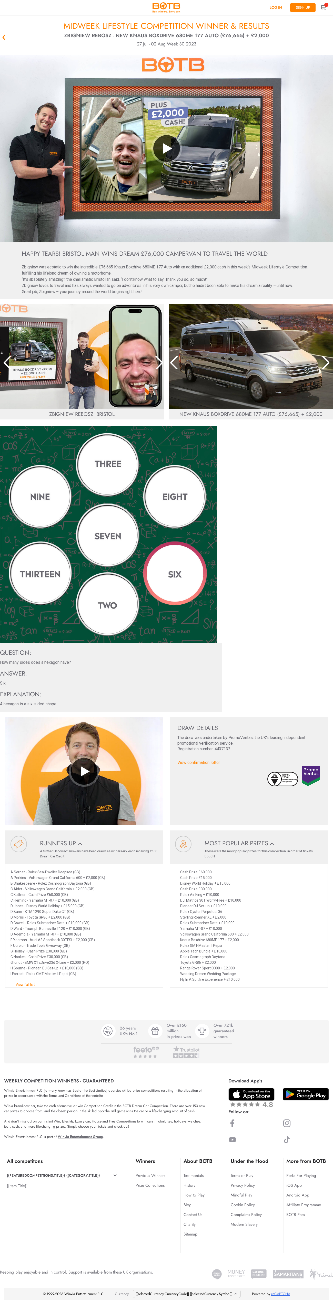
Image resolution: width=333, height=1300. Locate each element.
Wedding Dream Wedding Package (208, 974)
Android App (297, 1195)
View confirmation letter (198, 762)
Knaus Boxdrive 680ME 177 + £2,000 (209, 940)
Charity (190, 1224)
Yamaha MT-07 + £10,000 (201, 929)
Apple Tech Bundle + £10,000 (203, 951)
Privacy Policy (243, 1185)
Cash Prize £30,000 (196, 889)
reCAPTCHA (280, 1293)
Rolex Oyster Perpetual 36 (201, 912)
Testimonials (194, 1176)
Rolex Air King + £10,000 (199, 895)
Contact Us (193, 1215)
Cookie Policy (243, 1205)
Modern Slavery (244, 1224)
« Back (4, 37)
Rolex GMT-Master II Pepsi (201, 945)
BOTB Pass (295, 1215)
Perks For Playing (301, 1176)
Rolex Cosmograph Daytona (202, 957)
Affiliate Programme (303, 1205)
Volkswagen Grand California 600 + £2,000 (214, 934)
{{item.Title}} (17, 1186)
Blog (187, 1205)
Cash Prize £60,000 (196, 872)
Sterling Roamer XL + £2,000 (203, 917)
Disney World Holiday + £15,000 (205, 883)
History (189, 1185)
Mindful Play (241, 1195)
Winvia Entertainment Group (80, 1136)
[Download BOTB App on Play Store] (306, 1094)
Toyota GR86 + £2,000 (198, 962)
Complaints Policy (246, 1215)
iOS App (294, 1185)
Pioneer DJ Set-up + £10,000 (203, 906)
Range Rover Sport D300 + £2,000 (207, 968)
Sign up (303, 7)
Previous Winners (150, 1176)
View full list (25, 985)
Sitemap (190, 1234)
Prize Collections (150, 1185)
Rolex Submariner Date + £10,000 (207, 923)
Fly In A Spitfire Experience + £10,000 (210, 979)
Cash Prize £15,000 (196, 878)
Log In (276, 7)
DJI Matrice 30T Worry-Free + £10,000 (210, 900)
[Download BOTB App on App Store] (251, 1097)
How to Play (194, 1195)
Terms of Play (242, 1176)
